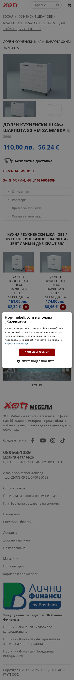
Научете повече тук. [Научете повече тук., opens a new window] (17, 343)
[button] (37, 361)
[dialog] (37, 340)
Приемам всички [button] (37, 352)
